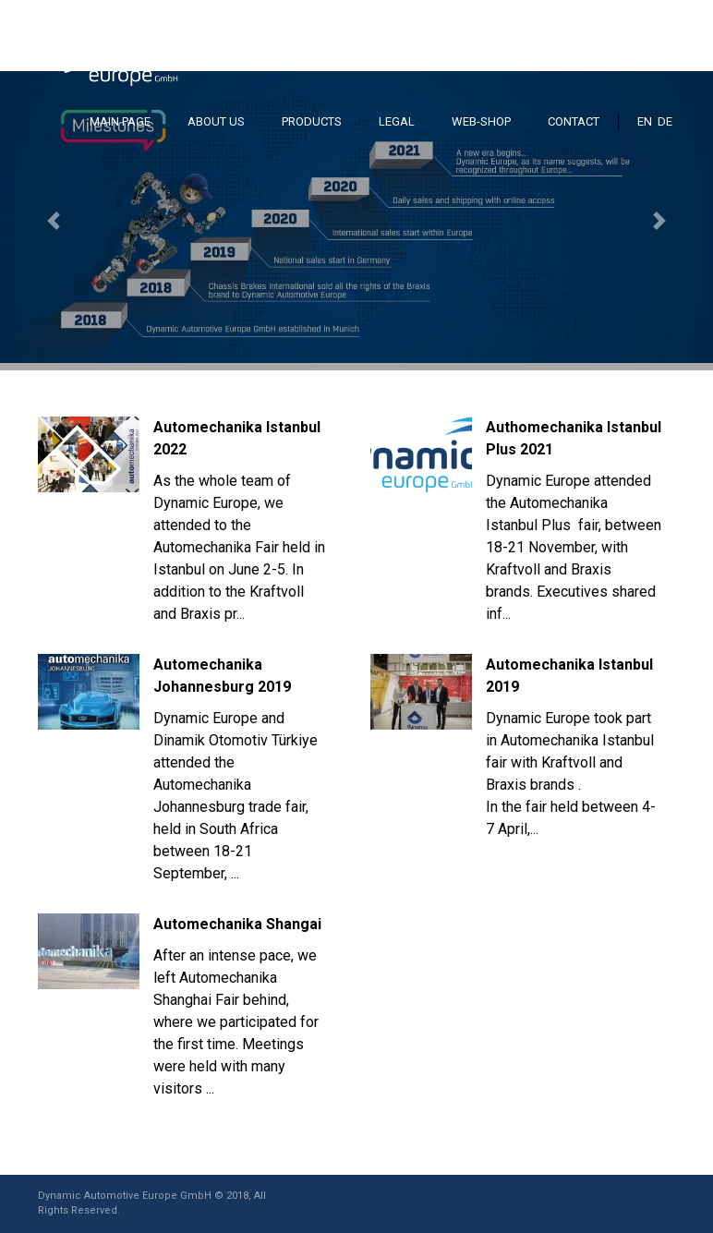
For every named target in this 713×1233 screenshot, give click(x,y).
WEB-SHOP (481, 121)
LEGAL (397, 121)
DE (665, 121)
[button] (53, 220)
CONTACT (573, 121)
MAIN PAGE (120, 121)
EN (644, 121)
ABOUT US (216, 121)
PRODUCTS (312, 121)
